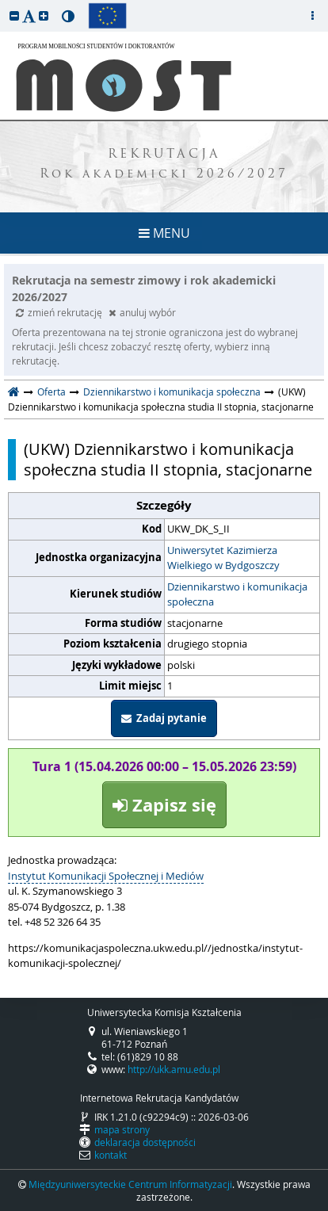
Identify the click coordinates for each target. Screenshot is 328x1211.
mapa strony (122, 1129)
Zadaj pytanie (164, 718)
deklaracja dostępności (145, 1142)
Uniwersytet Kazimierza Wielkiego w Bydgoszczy (223, 558)
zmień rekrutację (60, 312)
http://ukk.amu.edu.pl (174, 1069)
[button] (14, 15)
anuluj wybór (142, 312)
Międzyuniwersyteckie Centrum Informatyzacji (130, 1184)
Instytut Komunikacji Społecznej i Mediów (106, 876)
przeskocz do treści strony (4, 4)
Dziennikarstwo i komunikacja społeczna (172, 391)
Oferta (51, 391)
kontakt (110, 1154)
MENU (164, 233)
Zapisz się (164, 805)
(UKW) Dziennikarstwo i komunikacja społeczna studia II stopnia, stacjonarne (168, 459)
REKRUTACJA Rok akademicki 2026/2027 (164, 165)
